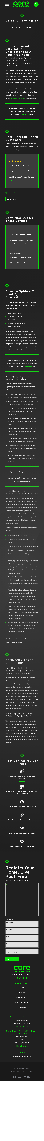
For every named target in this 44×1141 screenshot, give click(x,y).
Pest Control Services (22, 997)
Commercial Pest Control (22, 1002)
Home (22, 987)
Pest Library (22, 1007)
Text (10, 262)
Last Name (9, 929)
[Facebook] (17, 978)
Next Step (12, 959)
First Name (9, 922)
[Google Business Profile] (24, 978)
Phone (8, 943)
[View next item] (14, 192)
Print (24, 262)
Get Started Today (22, 27)
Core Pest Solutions (17, 98)
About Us (22, 992)
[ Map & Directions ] (22, 1026)
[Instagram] (20, 978)
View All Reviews (16, 199)
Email (17, 262)
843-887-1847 (22, 974)
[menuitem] (13, 1071)
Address (8, 950)
